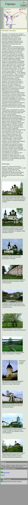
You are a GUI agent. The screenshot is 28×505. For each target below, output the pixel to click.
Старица (4, 481)
